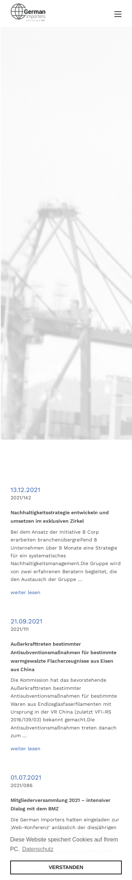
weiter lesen (25, 592)
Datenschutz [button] (38, 849)
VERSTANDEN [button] (66, 867)
